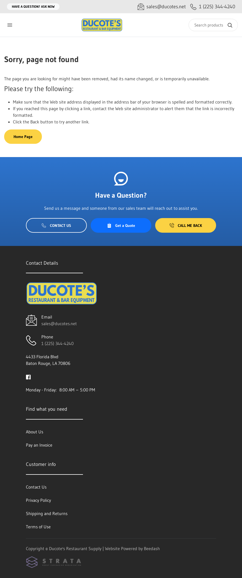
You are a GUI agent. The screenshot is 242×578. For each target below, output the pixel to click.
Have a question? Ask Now (33, 6)
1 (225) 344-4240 (57, 343)
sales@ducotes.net (59, 323)
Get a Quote (121, 225)
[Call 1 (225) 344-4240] (212, 6)
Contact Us (56, 225)
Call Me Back (186, 225)
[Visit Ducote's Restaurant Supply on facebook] (28, 376)
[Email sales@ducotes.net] (162, 6)
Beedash (152, 548)
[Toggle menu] (9, 25)
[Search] (213, 25)
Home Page (23, 136)
